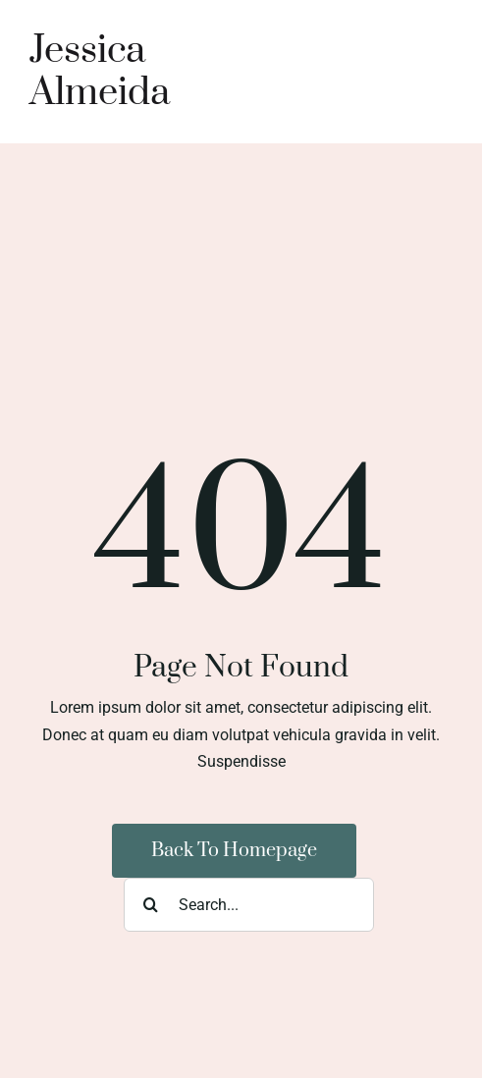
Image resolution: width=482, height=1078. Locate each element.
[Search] (151, 905)
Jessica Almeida (99, 72)
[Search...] (249, 905)
